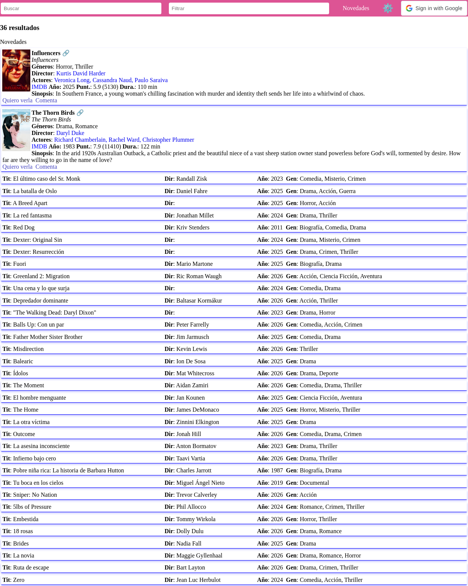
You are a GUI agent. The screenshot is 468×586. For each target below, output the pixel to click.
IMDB (39, 87)
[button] (434, 8)
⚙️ (387, 8)
